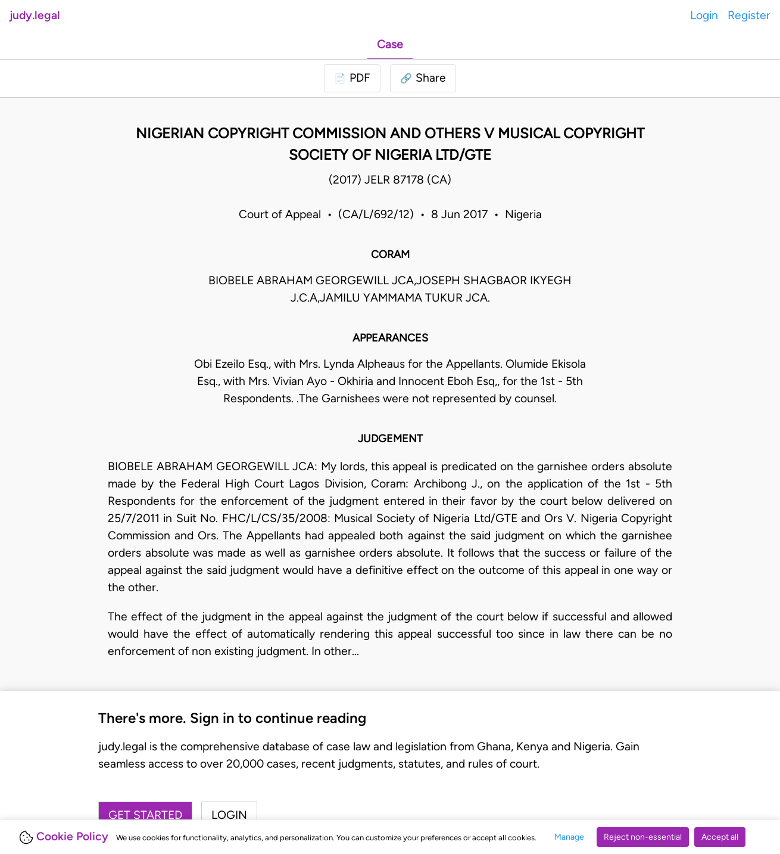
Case (390, 44)
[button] (423, 78)
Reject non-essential (643, 837)
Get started (145, 815)
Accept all (719, 837)
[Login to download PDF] (352, 78)
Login (704, 15)
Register (749, 15)
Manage (569, 837)
